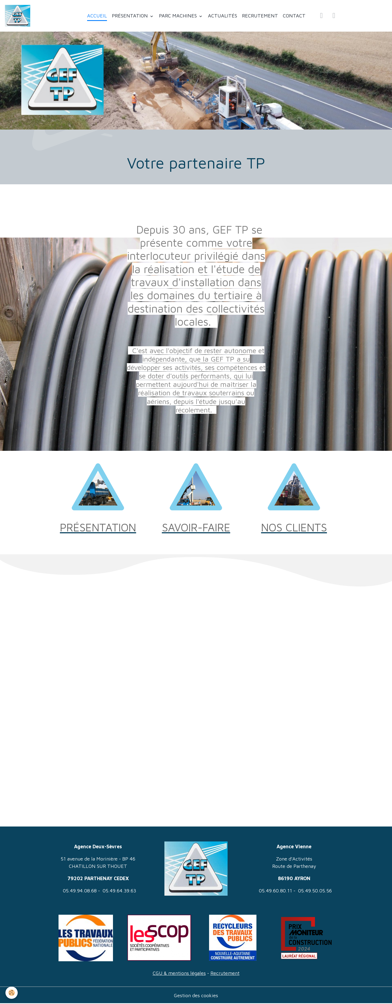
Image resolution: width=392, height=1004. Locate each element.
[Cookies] (11, 993)
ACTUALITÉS (222, 16)
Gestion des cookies (196, 995)
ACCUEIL (97, 16)
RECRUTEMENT (260, 16)
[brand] (19, 16)
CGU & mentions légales (179, 973)
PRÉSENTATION (130, 16)
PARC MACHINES (178, 16)
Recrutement (225, 973)
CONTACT (294, 16)
